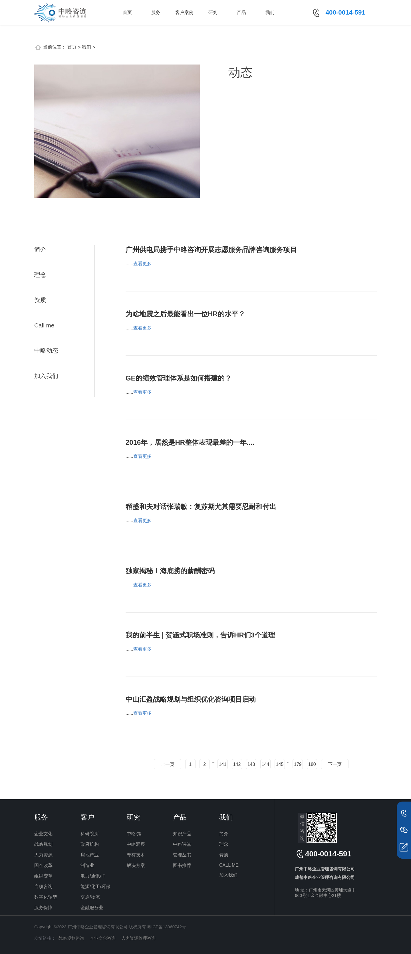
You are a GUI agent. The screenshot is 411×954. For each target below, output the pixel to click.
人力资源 (43, 854)
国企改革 (43, 865)
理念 (40, 274)
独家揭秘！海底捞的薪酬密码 (170, 571)
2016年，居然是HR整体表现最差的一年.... (190, 442)
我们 (270, 12)
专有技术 (136, 854)
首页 (127, 12)
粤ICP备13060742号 (166, 926)
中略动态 (46, 350)
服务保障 (43, 907)
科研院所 (89, 833)
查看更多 (142, 263)
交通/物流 (90, 897)
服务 (155, 12)
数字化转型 (45, 897)
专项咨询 (43, 886)
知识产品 (182, 833)
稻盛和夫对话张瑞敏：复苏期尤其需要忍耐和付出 (201, 506)
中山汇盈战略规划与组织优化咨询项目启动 (191, 699)
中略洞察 (136, 844)
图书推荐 (182, 865)
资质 (40, 300)
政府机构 (89, 844)
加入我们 (46, 376)
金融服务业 (91, 907)
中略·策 (134, 833)
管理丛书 (182, 854)
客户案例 (184, 12)
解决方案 (136, 865)
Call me (44, 325)
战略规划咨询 (71, 938)
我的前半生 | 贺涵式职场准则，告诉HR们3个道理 (200, 635)
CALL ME (229, 865)
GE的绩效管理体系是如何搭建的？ (178, 378)
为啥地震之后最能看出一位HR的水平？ (185, 314)
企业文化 (43, 833)
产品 (241, 12)
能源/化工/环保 (95, 886)
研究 (212, 12)
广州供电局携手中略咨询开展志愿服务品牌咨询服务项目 (211, 249)
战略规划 (43, 844)
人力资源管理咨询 (138, 938)
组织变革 (43, 876)
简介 (40, 249)
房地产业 (89, 854)
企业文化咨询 (103, 938)
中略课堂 (182, 844)
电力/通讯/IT (92, 876)
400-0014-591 (345, 12)
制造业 (87, 865)
